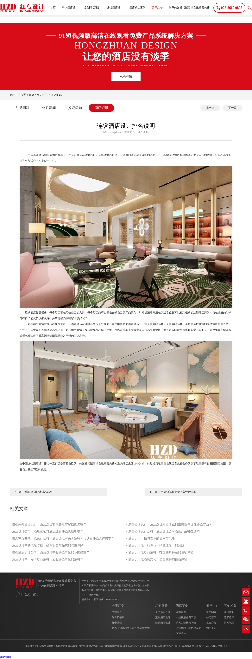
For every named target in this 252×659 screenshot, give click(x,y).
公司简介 (117, 612)
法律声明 (229, 612)
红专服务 (161, 605)
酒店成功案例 (137, 7)
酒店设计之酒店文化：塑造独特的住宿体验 (157, 559)
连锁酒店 (181, 633)
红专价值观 (118, 617)
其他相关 (230, 605)
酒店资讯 (56, 94)
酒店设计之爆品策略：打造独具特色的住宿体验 (160, 552)
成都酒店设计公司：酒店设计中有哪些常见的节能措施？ (51, 552)
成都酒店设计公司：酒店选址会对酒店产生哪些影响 (164, 531)
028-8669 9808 (161, 645)
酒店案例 (182, 605)
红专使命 (117, 622)
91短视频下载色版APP (188, 627)
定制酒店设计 (92, 7)
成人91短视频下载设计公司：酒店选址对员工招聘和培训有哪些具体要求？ (63, 538)
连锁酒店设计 (115, 7)
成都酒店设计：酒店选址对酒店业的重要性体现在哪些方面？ (170, 524)
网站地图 (229, 622)
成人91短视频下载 (186, 622)
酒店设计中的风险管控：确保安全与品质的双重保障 (47, 545)
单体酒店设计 (70, 7)
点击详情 (126, 76)
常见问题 (22, 108)
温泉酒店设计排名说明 (38, 491)
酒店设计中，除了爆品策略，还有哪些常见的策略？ (47, 559)
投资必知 (75, 108)
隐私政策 (229, 617)
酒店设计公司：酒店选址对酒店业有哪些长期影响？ (47, 531)
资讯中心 (42, 94)
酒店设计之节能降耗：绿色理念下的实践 (156, 545)
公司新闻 (49, 108)
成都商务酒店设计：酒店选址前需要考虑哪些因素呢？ (49, 524)
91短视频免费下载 (186, 617)
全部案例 (181, 612)
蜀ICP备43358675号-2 (130, 645)
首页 (53, 7)
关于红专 (157, 7)
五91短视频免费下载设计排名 (178, 491)
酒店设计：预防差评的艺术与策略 (151, 538)
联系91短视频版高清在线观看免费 (189, 7)
